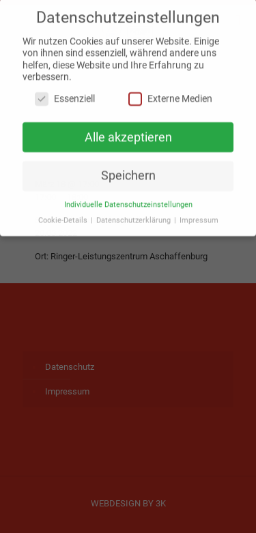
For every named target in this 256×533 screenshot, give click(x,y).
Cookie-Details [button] (63, 216)
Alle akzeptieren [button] (128, 132)
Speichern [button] (128, 171)
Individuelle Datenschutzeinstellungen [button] (128, 200)
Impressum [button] (199, 216)
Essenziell (65, 93)
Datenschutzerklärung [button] (134, 216)
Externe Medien (170, 93)
